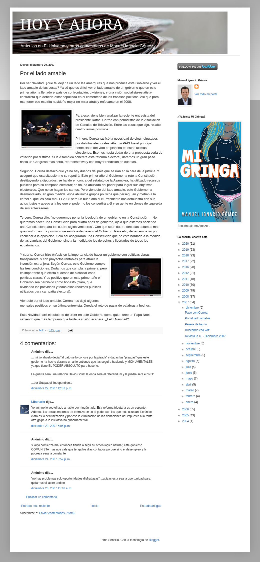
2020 (186, 243)
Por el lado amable (197, 318)
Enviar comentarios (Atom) (56, 513)
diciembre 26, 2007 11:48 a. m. (51, 488)
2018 (186, 255)
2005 (186, 415)
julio (189, 367)
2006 (186, 409)
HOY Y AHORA (71, 24)
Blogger (154, 540)
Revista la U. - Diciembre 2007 (205, 336)
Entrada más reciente (35, 506)
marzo (190, 390)
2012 (186, 273)
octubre (191, 349)
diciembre (193, 307)
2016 (186, 267)
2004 (186, 421)
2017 (186, 261)
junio (189, 372)
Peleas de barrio (196, 324)
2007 (186, 302)
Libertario (38, 402)
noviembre (193, 343)
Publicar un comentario (41, 497)
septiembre (194, 355)
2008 (186, 296)
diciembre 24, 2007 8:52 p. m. (50, 459)
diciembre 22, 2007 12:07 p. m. (51, 388)
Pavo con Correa (196, 312)
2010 (186, 285)
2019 (186, 249)
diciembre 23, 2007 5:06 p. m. (50, 426)
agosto (191, 361)
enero (190, 402)
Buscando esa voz (197, 330)
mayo (190, 378)
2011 (186, 279)
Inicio (95, 506)
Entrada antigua (150, 506)
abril (189, 384)
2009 (186, 290)
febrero (191, 396)
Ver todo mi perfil (205, 94)
